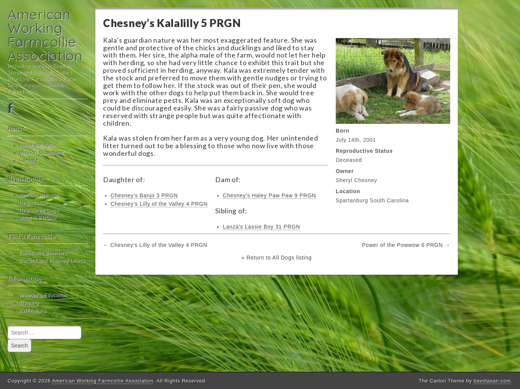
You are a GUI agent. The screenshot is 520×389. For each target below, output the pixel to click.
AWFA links (32, 310)
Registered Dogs (39, 210)
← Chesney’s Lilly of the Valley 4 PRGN (155, 245)
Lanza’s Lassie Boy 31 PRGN (261, 227)
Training (29, 303)
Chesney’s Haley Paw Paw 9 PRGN (269, 195)
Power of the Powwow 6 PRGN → (406, 245)
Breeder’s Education (43, 295)
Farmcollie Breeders (43, 253)
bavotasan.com (491, 381)
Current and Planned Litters (52, 260)
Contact (28, 160)
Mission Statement (41, 152)
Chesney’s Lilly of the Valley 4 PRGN (159, 204)
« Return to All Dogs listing (276, 258)
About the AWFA (38, 145)
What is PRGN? (37, 218)
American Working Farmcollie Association (45, 35)
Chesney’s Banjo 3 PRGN (144, 195)
